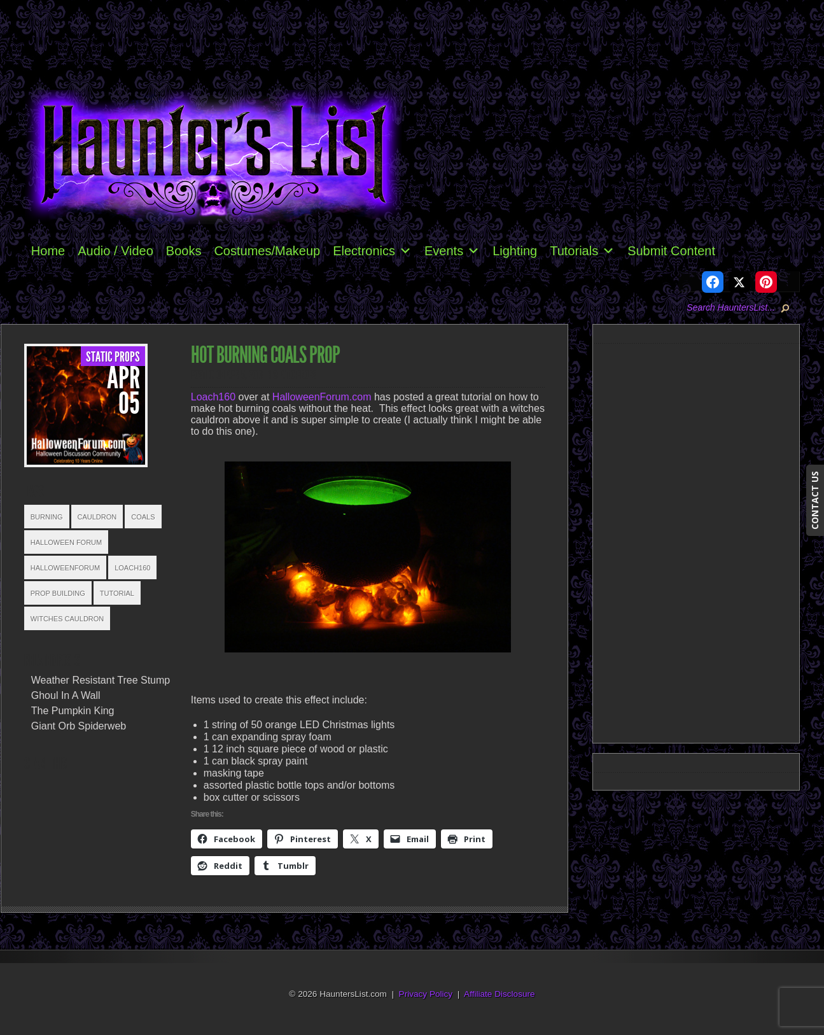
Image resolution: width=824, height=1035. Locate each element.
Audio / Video (115, 251)
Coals (143, 517)
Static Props (113, 357)
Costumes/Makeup (267, 251)
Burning (47, 517)
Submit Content (671, 251)
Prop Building (58, 593)
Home (48, 251)
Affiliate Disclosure (499, 994)
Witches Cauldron (67, 619)
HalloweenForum (65, 568)
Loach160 (132, 568)
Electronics (372, 251)
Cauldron (97, 517)
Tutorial (117, 593)
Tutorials (582, 251)
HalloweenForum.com (322, 396)
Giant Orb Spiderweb (78, 726)
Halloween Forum (66, 542)
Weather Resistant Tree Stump (100, 680)
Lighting (514, 251)
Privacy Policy (426, 994)
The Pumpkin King (73, 710)
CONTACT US (815, 500)
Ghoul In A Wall (66, 695)
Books (184, 251)
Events (452, 251)
